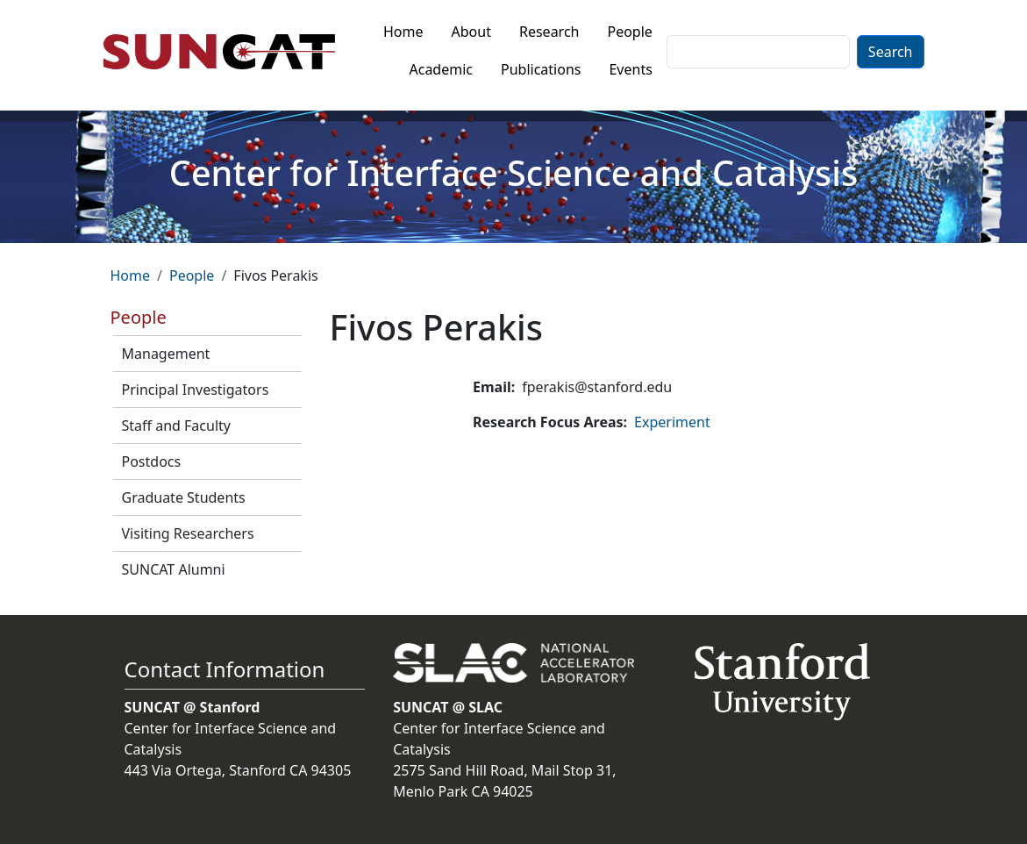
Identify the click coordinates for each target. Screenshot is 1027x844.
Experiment (672, 422)
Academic (441, 69)
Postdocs (152, 461)
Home (403, 31)
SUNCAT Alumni (173, 569)
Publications (541, 69)
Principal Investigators (195, 389)
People (629, 31)
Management (166, 353)
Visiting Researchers (188, 533)
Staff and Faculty (176, 425)
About (471, 31)
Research (549, 31)
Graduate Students (184, 497)
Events (630, 69)
